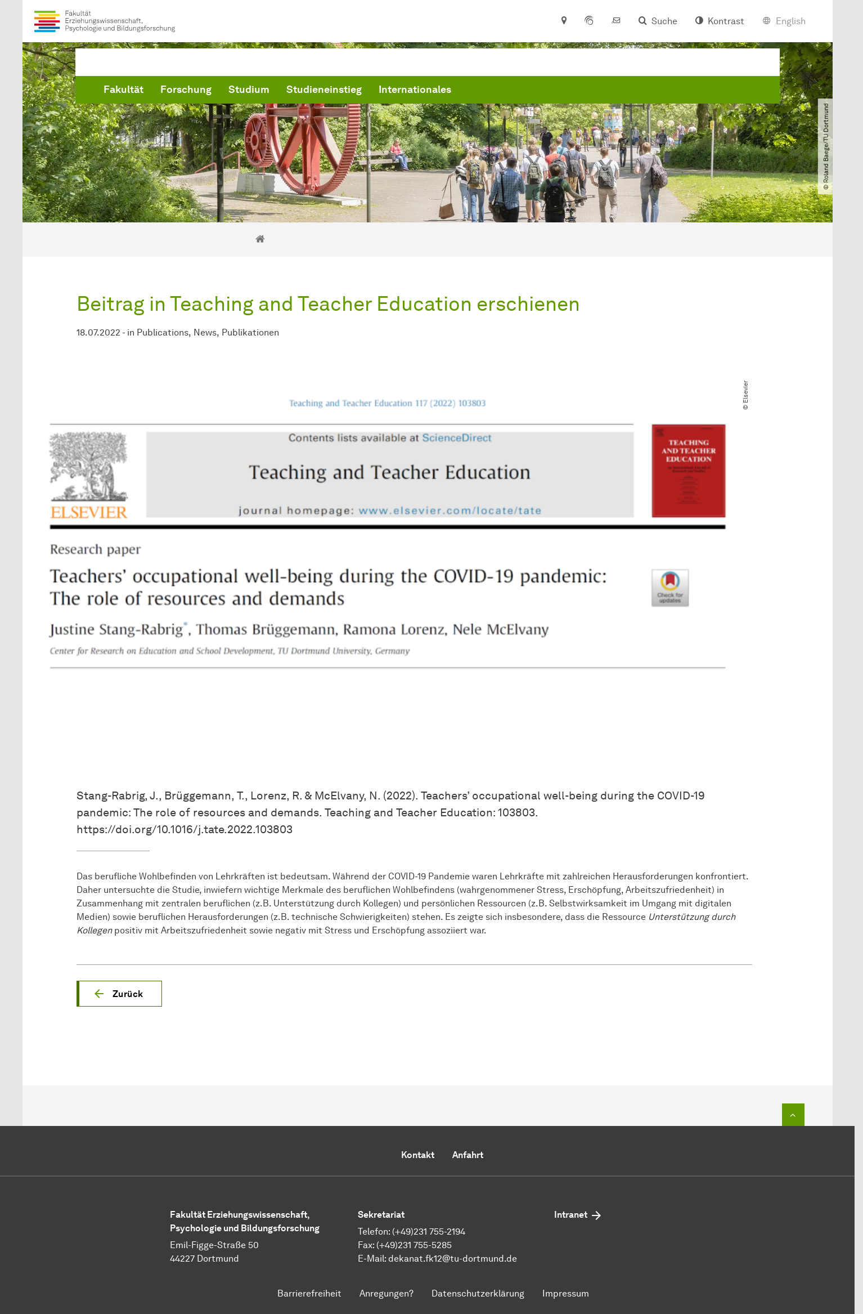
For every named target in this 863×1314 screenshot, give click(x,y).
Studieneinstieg (495, 92)
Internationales (586, 92)
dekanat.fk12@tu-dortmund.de (452, 1258)
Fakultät (294, 92)
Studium (420, 92)
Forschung (357, 92)
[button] (119, 994)
